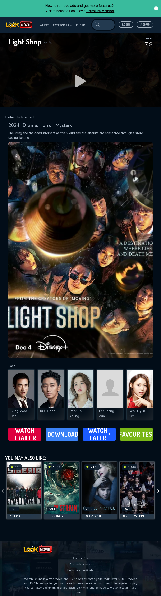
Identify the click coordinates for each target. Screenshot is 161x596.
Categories (62, 25)
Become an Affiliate (80, 570)
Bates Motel (94, 516)
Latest (44, 25)
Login (126, 24)
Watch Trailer (25, 434)
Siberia (15, 516)
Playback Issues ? (80, 564)
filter (80, 25)
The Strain (55, 516)
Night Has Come (134, 516)
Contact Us (80, 558)
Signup (145, 24)
